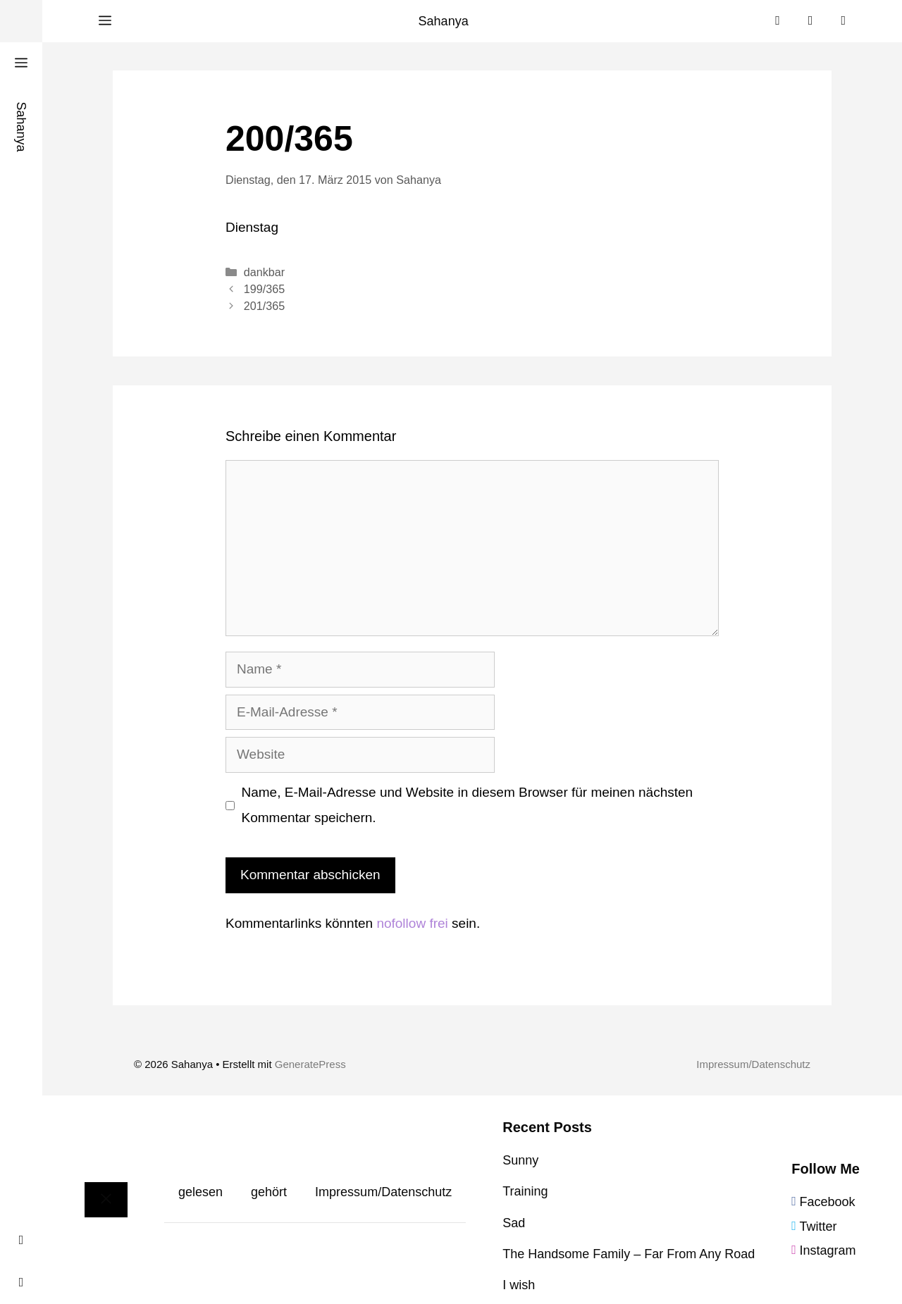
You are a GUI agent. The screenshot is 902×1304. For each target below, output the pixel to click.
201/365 (264, 305)
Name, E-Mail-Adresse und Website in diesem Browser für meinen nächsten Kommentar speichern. (467, 805)
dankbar (264, 272)
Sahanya (444, 21)
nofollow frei (411, 923)
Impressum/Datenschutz (753, 1064)
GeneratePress (310, 1064)
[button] (105, 21)
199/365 (264, 288)
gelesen (200, 1192)
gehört (269, 1192)
